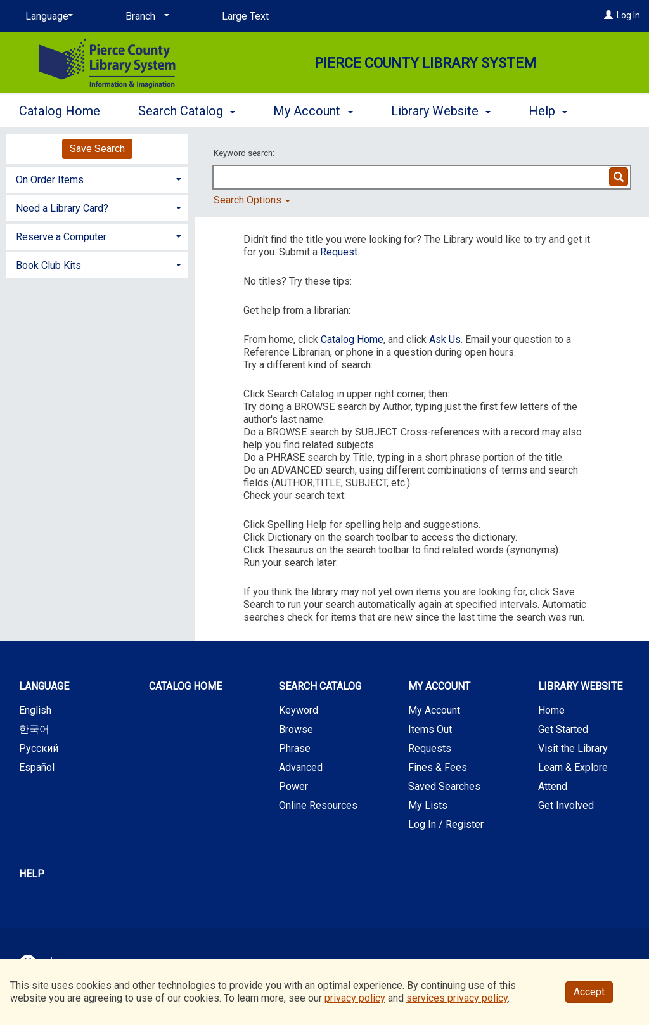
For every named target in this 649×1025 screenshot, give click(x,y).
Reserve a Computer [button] (61, 237)
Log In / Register (446, 824)
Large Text (245, 16)
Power (293, 786)
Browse (296, 729)
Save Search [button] (97, 149)
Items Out (430, 729)
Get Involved (566, 805)
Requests (429, 748)
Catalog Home (59, 109)
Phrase (295, 748)
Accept (589, 992)
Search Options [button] (252, 200)
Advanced (301, 767)
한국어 (34, 729)
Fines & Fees (437, 767)
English (35, 710)
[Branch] (145, 16)
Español (37, 767)
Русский (38, 748)
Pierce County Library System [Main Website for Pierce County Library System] (425, 63)
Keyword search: (245, 153)
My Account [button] (312, 109)
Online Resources (318, 805)
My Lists (427, 805)
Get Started (563, 729)
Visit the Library (573, 748)
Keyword (298, 710)
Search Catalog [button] (186, 109)
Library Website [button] (441, 109)
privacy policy (354, 998)
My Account (434, 710)
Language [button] (44, 686)
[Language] (47, 16)
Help (31, 874)
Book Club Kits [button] (48, 265)
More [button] (554, 111)
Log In (628, 15)
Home (551, 710)
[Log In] (608, 15)
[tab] (97, 178)
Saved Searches (444, 786)
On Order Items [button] (50, 180)
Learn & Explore (573, 767)
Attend (552, 786)
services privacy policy (457, 998)
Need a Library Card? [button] (62, 208)
